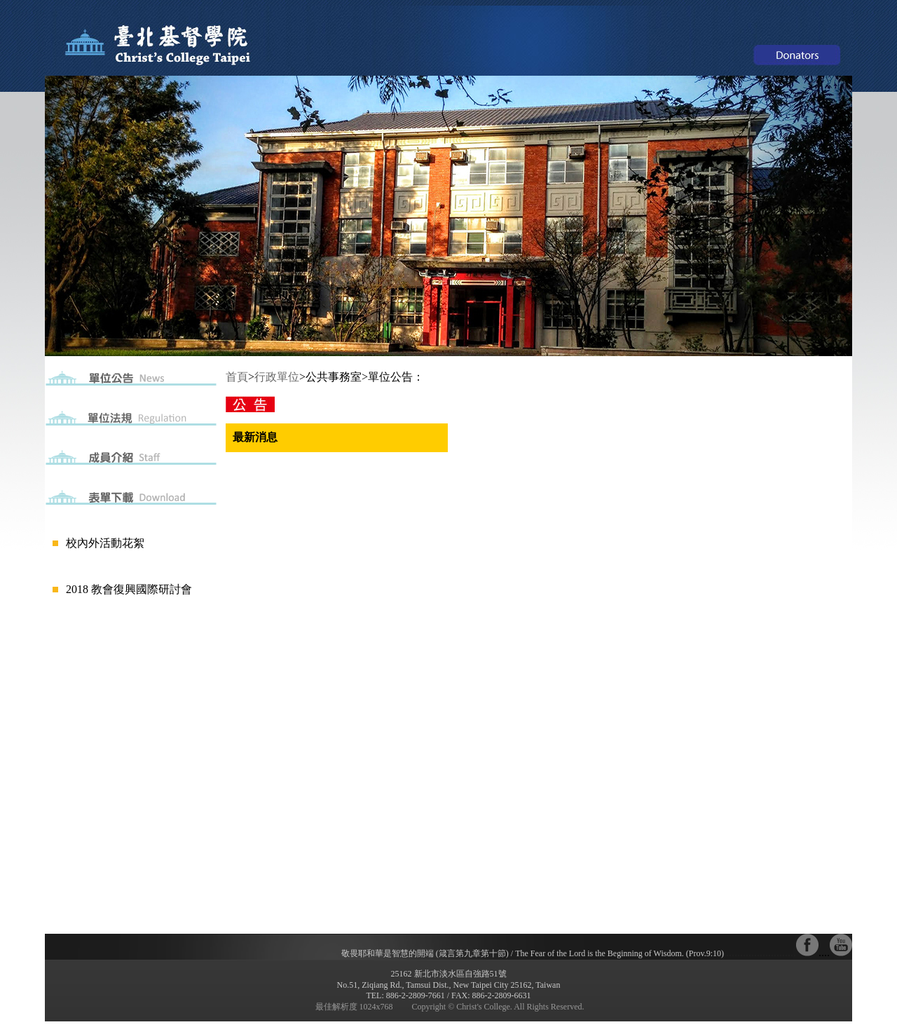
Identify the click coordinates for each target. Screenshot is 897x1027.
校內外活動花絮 (105, 543)
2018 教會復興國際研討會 (129, 589)
